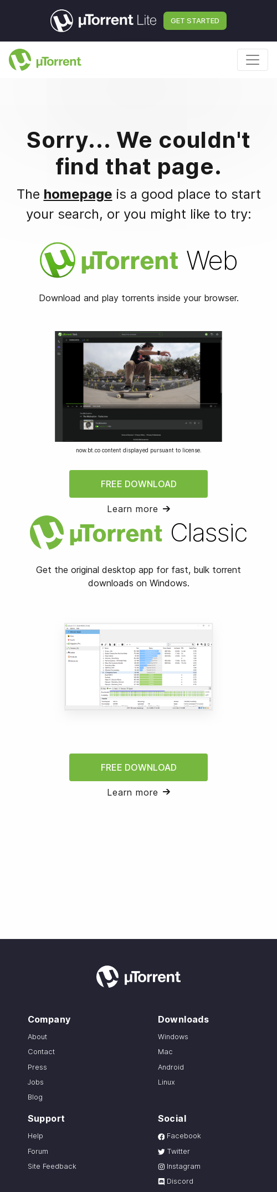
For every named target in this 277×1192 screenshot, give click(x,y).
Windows (173, 1037)
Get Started (195, 20)
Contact (41, 1051)
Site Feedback (52, 1166)
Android (171, 1067)
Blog (35, 1097)
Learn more (132, 508)
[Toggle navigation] (252, 60)
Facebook (180, 1136)
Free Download (139, 483)
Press (37, 1067)
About (37, 1037)
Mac (165, 1051)
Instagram (179, 1166)
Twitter (174, 1151)
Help (35, 1136)
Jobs (36, 1082)
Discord (176, 1181)
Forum (38, 1151)
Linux (166, 1082)
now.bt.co (88, 450)
